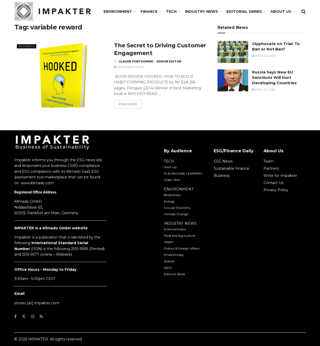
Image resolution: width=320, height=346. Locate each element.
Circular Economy (177, 208)
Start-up (170, 167)
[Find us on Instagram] (33, 316)
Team (268, 161)
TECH (171, 11)
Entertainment (175, 229)
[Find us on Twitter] (24, 316)
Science (169, 261)
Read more (130, 104)
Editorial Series (244, 11)
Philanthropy (174, 255)
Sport (168, 267)
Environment (118, 11)
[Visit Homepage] (52, 12)
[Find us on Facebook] (15, 316)
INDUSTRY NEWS (180, 223)
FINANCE (149, 11)
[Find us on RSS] (41, 316)
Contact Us (273, 182)
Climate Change (176, 214)
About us (280, 11)
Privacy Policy (276, 190)
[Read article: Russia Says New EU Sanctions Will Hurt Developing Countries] (233, 80)
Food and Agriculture (179, 235)
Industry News (201, 11)
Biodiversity (172, 195)
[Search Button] (303, 11)
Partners (271, 168)
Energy (169, 201)
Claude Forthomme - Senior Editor (150, 61)
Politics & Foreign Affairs (181, 248)
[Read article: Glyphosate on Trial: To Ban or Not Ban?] (233, 52)
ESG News (223, 161)
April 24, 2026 (263, 89)
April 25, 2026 (263, 56)
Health (169, 242)
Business (26, 46)
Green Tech (172, 180)
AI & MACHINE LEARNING (183, 173)
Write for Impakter (280, 175)
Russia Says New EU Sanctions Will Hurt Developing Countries (274, 77)
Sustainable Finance (231, 168)
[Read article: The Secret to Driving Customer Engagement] (60, 74)
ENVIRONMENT (178, 189)
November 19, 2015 (129, 67)
